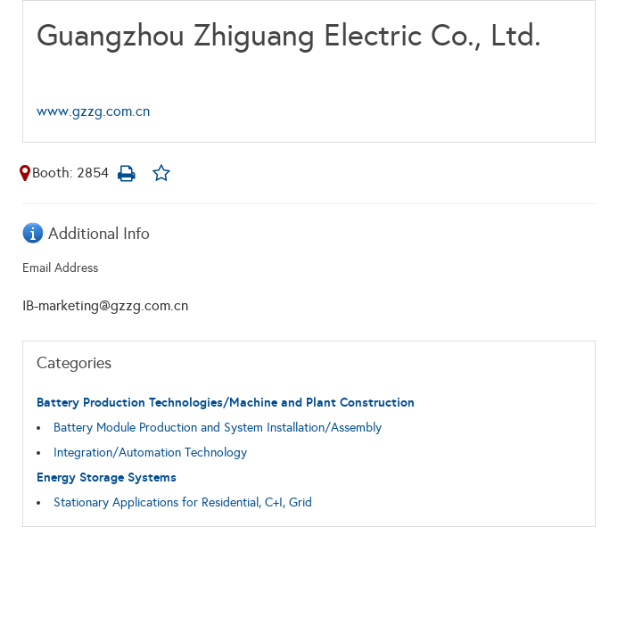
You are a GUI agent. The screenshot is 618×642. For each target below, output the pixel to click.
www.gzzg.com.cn (93, 111)
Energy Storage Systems (107, 477)
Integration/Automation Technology (150, 452)
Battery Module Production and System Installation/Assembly (218, 427)
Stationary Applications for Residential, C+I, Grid (183, 502)
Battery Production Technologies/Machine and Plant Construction (226, 402)
